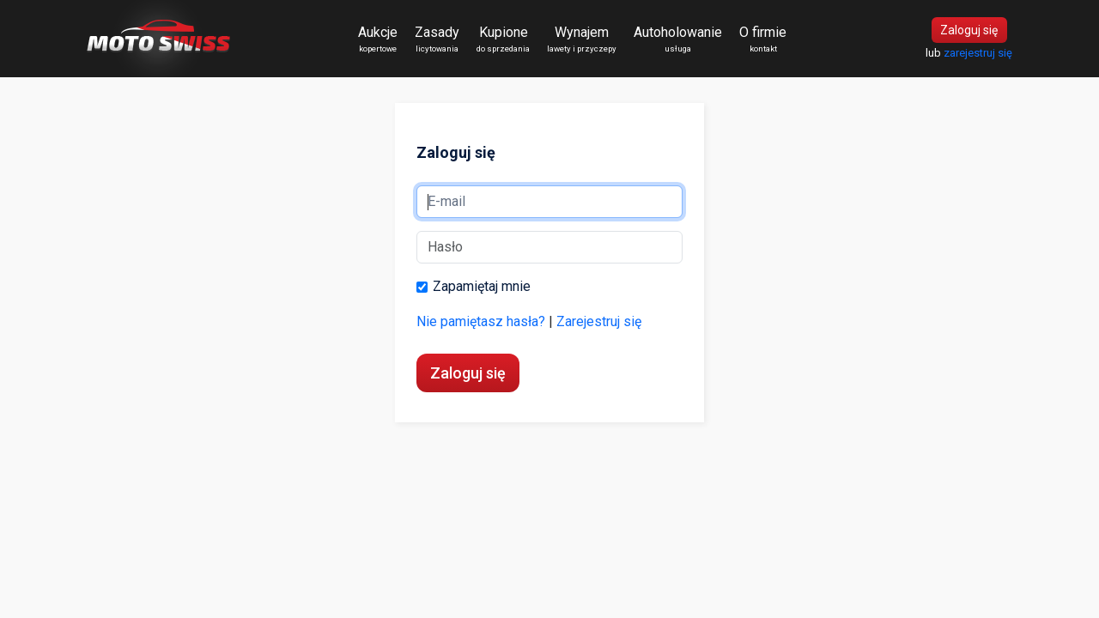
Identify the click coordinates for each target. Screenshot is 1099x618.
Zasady (437, 39)
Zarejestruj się (598, 321)
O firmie (762, 39)
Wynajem (581, 39)
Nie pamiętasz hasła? (480, 321)
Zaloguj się (969, 30)
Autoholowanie (678, 39)
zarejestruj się (978, 52)
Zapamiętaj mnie (473, 288)
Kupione (503, 39)
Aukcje (378, 39)
